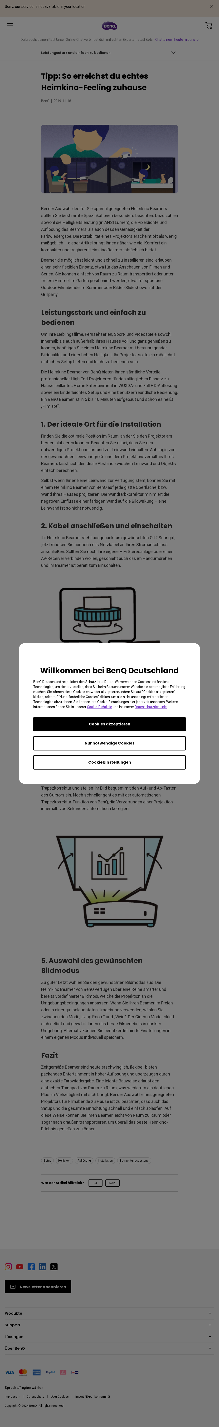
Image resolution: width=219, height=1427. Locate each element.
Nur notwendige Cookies (109, 743)
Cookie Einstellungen (109, 762)
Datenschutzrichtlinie (151, 707)
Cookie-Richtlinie (99, 707)
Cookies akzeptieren (109, 724)
